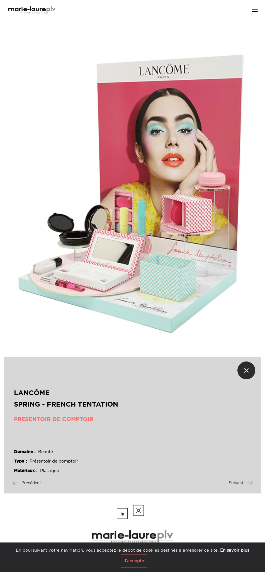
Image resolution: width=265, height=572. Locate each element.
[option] (132, 189)
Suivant (240, 483)
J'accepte (134, 560)
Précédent (27, 483)
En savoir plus (234, 550)
